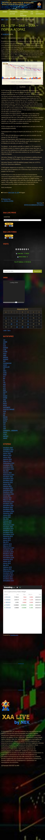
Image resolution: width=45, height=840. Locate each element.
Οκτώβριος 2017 (8, 578)
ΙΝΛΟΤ (5, 403)
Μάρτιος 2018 (7, 569)
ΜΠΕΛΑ (5, 419)
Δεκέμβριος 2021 (8, 490)
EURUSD (5, 347)
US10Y (5, 365)
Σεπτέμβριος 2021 (8, 494)
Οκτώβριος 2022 (8, 480)
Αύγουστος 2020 (8, 513)
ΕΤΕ (4, 394)
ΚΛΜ (4, 411)
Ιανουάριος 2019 (8, 550)
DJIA (12, 192)
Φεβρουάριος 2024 (8, 463)
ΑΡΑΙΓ (5, 374)
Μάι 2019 (6, 542)
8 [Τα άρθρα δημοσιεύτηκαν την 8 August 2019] (22, 318)
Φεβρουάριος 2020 (8, 525)
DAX (9, 192)
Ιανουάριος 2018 (8, 573)
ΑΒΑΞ (4, 371)
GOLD (4, 353)
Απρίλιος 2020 (7, 521)
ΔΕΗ (4, 384)
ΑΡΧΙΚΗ (5, 12)
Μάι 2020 (6, 519)
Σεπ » (9, 330)
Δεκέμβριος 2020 (8, 505)
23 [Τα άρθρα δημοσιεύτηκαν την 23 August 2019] (28, 324)
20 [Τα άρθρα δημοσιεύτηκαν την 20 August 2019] (11, 324)
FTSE (4, 349)
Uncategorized (7, 363)
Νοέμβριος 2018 (8, 553)
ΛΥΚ (4, 413)
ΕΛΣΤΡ (5, 392)
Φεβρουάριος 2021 (8, 501)
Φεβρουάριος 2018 (8, 571)
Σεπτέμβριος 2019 (8, 534)
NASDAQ (5, 359)
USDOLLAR (6, 367)
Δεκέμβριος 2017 (8, 575)
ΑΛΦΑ (4, 372)
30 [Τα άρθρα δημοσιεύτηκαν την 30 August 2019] (28, 327)
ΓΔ (15, 192)
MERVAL (5, 357)
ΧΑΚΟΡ (5, 438)
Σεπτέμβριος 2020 (8, 511)
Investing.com (14, 635)
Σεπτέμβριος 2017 (8, 580)
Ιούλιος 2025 (7, 453)
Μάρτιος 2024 (7, 461)
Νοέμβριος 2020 (8, 507)
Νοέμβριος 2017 (8, 577)
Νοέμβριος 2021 (8, 492)
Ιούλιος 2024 (7, 457)
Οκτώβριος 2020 (8, 509)
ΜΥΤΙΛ (5, 421)
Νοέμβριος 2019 (8, 530)
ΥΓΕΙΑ (5, 434)
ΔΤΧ (4, 388)
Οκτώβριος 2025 (8, 451)
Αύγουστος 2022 (8, 482)
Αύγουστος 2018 (8, 559)
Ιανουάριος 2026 (8, 447)
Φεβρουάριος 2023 (8, 474)
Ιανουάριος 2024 (8, 465)
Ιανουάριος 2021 (8, 503)
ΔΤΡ (18, 192)
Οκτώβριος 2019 (8, 532)
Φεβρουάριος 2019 (8, 548)
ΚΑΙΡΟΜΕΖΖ (6, 407)
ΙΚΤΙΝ (4, 401)
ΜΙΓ (4, 415)
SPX (4, 361)
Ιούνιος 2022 (7, 484)
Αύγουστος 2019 (8, 536)
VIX (4, 369)
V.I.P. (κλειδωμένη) (40, 13)
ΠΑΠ (4, 426)
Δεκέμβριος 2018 (8, 551)
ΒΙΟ (4, 378)
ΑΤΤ (4, 376)
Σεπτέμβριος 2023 (8, 469)
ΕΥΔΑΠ (5, 396)
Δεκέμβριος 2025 (8, 449)
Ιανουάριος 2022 (8, 488)
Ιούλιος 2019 (7, 538)
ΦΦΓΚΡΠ (5, 436)
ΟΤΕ (4, 424)
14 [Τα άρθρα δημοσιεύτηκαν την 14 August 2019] (17, 321)
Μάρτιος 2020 (7, 523)
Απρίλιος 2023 (7, 472)
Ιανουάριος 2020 (8, 526)
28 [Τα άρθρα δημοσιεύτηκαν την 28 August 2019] (17, 327)
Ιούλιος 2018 (7, 561)
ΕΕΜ (4, 390)
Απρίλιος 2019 (7, 544)
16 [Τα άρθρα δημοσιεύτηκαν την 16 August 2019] (28, 321)
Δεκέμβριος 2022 (8, 478)
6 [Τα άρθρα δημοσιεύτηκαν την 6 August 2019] (11, 318)
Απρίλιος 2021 (7, 498)
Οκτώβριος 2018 (8, 555)
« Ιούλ (5, 330)
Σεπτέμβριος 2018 (8, 557)
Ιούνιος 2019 (7, 540)
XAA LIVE (32, 13)
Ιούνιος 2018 (7, 563)
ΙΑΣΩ (4, 399)
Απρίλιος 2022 (7, 486)
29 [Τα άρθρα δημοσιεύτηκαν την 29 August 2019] (22, 327)
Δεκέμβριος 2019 (8, 528)
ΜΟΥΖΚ (5, 417)
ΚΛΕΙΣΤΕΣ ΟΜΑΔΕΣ (8, 409)
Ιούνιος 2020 (7, 517)
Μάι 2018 (6, 565)
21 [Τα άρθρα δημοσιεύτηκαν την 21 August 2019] (17, 324)
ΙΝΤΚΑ (5, 405)
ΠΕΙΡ (4, 428)
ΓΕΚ (4, 382)
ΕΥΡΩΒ (5, 398)
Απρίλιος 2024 (7, 459)
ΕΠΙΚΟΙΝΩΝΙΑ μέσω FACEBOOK (24, 13)
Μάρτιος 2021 (7, 499)
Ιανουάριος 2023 (8, 476)
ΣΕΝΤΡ (5, 432)
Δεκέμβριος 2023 (8, 467)
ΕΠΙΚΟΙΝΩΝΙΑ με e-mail (13, 13)
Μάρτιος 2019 (7, 546)
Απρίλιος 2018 (7, 567)
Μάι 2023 (6, 471)
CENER (5, 342)
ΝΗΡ (4, 423)
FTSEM (5, 351)
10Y (4, 340)
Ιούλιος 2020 (7, 515)
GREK (4, 355)
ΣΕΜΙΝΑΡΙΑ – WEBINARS (10, 430)
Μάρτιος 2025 (7, 455)
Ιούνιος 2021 (7, 496)
